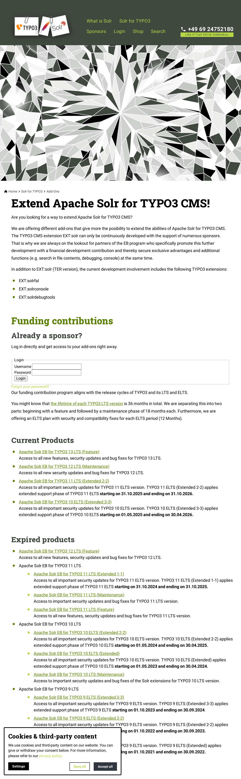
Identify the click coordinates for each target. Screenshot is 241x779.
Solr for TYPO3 (134, 21)
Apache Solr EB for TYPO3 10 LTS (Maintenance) (79, 674)
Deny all (80, 766)
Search (158, 31)
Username (23, 366)
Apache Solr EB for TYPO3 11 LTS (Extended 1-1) (79, 573)
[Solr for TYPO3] (32, 191)
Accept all (105, 766)
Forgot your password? (30, 386)
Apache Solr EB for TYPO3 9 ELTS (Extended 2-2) (79, 718)
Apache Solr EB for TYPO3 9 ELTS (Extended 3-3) (79, 697)
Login (119, 31)
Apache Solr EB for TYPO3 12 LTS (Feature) (59, 551)
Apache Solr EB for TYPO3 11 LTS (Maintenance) (79, 594)
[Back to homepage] (45, 22)
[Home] (12, 191)
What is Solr (99, 21)
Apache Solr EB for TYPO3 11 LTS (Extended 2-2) (64, 480)
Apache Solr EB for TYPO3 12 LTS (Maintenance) (64, 466)
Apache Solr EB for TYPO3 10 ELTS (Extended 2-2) (80, 632)
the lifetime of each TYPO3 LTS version (87, 403)
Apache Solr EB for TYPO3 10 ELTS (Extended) (77, 653)
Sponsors (96, 31)
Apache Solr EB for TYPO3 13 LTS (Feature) (59, 451)
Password (23, 372)
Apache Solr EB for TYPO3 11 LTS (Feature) (74, 609)
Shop (138, 31)
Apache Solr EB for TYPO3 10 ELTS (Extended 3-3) (65, 501)
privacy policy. (51, 756)
